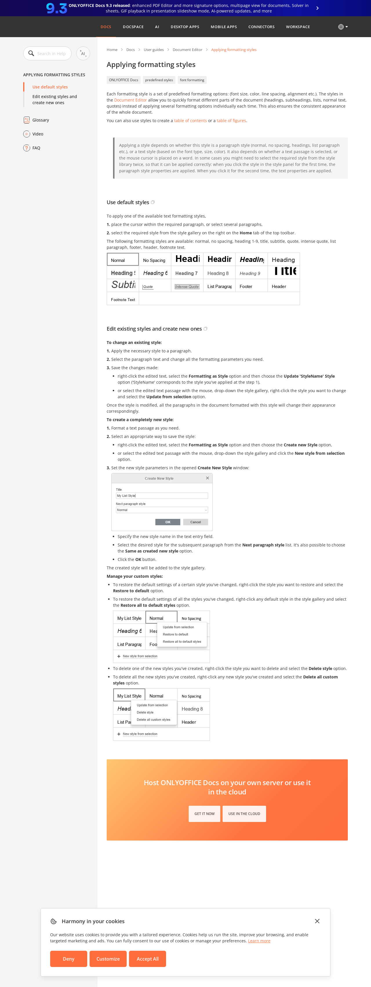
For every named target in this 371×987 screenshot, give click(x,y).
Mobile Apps (224, 26)
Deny (68, 959)
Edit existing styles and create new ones (54, 99)
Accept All (148, 959)
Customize (108, 959)
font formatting (192, 79)
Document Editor (187, 49)
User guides (154, 49)
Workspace (298, 26)
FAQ (36, 148)
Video (37, 134)
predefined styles (159, 79)
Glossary (40, 120)
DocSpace (133, 26)
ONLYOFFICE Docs (123, 79)
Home (112, 49)
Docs (106, 26)
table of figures (231, 120)
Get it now (204, 813)
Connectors (261, 26)
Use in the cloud (244, 813)
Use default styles (50, 87)
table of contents (190, 120)
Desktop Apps (185, 26)
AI (157, 26)
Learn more (259, 940)
